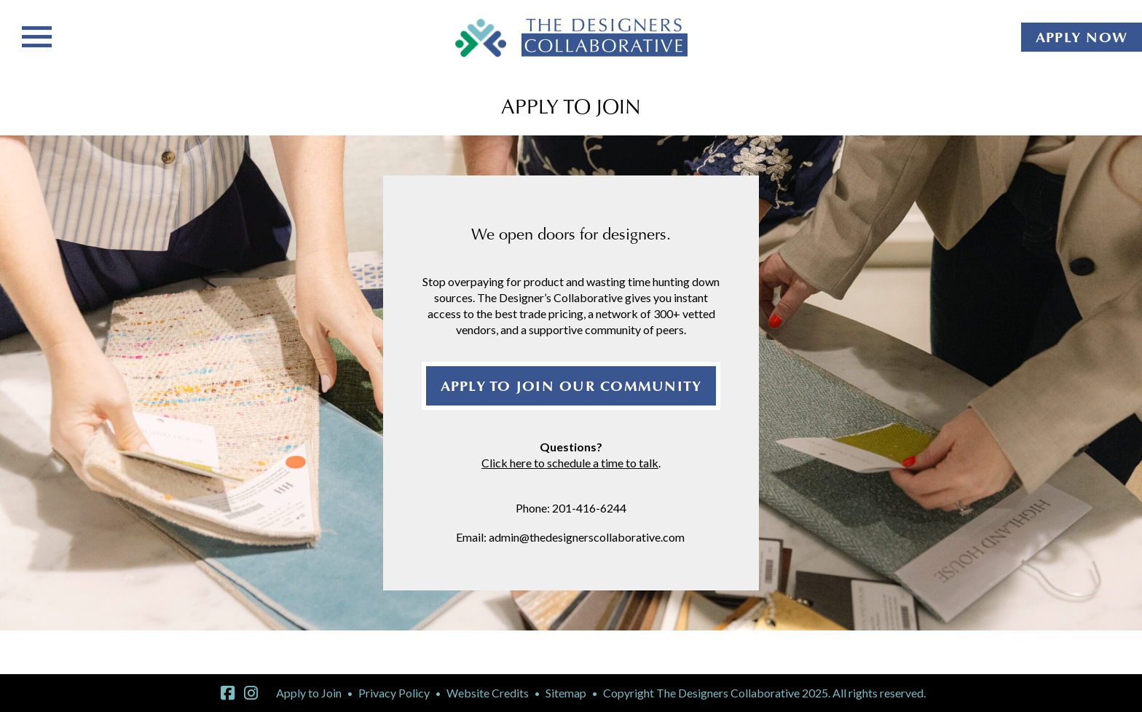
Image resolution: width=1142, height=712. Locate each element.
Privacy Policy (394, 693)
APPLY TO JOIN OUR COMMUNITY (571, 385)
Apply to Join (309, 693)
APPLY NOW (1081, 37)
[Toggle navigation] (37, 35)
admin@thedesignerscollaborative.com (588, 537)
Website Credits (487, 693)
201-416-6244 (589, 508)
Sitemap (566, 693)
